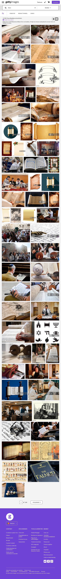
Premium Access (23, 539)
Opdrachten (22, 542)
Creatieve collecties (11, 545)
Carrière (46, 539)
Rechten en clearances (37, 535)
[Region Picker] (11, 523)
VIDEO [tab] (32, 13)
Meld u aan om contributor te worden (12, 552)
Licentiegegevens (23, 571)
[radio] (53, 18)
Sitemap (43, 571)
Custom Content (10, 543)
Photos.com (47, 552)
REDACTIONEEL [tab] (22, 13)
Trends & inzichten (36, 542)
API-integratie (35, 544)
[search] (6, 8)
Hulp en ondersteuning (49, 557)
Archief (8, 540)
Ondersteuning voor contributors (11, 549)
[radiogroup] (55, 19)
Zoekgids (33, 547)
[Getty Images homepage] (12, 2)
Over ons (46, 532)
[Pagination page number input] (20, 502)
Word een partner (48, 554)
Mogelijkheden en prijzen (23, 536)
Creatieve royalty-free (12, 532)
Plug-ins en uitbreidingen (34, 538)
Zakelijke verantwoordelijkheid (49, 536)
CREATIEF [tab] (12, 13)
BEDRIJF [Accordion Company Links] (46, 529)
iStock (45, 547)
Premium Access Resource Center (35, 550)
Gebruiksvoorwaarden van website (14, 570)
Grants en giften (48, 544)
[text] (21, 7)
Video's (8, 535)
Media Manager (35, 532)
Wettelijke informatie (34, 571)
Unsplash (46, 549)
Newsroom (47, 542)
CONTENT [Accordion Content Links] (9, 529)
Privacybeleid (14, 571)
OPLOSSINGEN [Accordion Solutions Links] (23, 529)
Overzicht (21, 532)
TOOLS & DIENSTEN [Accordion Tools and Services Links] (37, 529)
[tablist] (22, 13)
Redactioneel (9, 538)
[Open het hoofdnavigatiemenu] (3, 2)
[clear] (36, 8)
